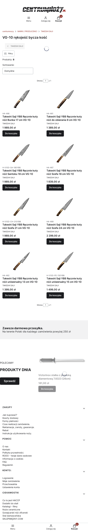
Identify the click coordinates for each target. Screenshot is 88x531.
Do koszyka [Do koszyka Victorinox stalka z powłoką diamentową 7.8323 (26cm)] (47, 389)
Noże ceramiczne (11, 509)
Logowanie (7, 478)
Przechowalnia (9, 484)
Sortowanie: (8, 65)
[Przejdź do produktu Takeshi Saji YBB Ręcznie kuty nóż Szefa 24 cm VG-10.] (66, 207)
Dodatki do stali (10, 503)
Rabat (5, 430)
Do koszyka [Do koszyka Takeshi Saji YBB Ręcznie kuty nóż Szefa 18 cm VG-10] (55, 187)
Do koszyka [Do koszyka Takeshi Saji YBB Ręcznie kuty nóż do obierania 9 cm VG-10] (55, 133)
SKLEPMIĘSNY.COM (12, 518)
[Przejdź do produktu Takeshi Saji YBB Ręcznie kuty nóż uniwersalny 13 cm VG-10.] (22, 260)
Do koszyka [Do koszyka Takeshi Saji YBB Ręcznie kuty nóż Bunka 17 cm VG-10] (11, 133)
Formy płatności (10, 421)
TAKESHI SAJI (47, 31)
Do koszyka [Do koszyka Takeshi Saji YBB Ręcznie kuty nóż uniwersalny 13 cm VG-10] (11, 295)
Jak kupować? (9, 415)
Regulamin (7, 465)
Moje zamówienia (11, 481)
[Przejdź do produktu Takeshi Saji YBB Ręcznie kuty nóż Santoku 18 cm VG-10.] (22, 153)
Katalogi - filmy (10, 506)
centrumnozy (8, 31)
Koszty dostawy (10, 418)
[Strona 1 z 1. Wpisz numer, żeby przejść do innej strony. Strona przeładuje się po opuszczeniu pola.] (45, 80)
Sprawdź (10, 381)
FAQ (4, 462)
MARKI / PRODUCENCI (27, 31)
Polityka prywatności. (13, 452)
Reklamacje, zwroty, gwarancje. (18, 427)
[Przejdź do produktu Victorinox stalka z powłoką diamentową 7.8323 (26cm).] (62, 360)
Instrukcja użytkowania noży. (17, 433)
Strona (40, 81)
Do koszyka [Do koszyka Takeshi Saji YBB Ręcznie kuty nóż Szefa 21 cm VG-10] (11, 241)
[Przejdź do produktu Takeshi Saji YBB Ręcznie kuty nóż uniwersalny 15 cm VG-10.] (66, 260)
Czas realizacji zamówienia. (16, 424)
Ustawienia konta (11, 487)
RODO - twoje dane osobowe (17, 455)
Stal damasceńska (11, 515)
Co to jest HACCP (11, 500)
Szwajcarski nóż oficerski (15, 512)
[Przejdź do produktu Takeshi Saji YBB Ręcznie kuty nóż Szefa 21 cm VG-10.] (22, 207)
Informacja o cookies (12, 458)
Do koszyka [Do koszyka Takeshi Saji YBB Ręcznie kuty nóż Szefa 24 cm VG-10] (55, 241)
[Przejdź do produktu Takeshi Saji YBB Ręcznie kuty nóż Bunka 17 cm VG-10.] (22, 99)
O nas (5, 446)
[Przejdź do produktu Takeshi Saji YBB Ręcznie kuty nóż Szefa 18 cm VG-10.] (66, 153)
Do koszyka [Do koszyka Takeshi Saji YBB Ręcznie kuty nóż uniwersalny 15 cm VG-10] (55, 295)
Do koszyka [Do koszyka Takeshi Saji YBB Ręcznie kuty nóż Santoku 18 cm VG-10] (11, 187)
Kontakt (6, 449)
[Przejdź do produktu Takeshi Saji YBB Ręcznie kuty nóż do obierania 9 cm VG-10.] (66, 99)
